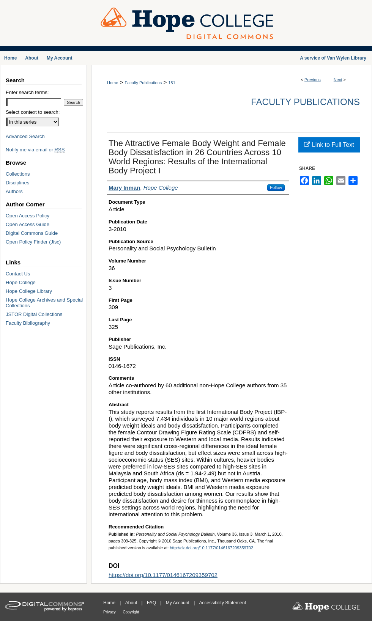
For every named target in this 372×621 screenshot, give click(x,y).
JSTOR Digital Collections (34, 314)
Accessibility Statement (222, 602)
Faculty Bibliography (28, 323)
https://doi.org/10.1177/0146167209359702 (163, 575)
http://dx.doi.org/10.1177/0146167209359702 (211, 548)
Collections (18, 174)
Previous (312, 79)
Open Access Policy (27, 216)
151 (171, 82)
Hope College (21, 282)
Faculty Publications (143, 82)
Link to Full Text (329, 144)
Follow (276, 187)
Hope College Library (29, 291)
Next (338, 79)
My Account (178, 602)
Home (112, 82)
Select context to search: (33, 112)
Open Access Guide (27, 224)
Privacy (110, 612)
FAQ (152, 602)
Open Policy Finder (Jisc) (33, 242)
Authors (14, 191)
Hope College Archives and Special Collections (44, 302)
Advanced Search (25, 136)
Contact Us (18, 274)
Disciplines (17, 183)
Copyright (131, 612)
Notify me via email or (35, 149)
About (132, 602)
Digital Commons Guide (32, 233)
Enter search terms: (27, 92)
